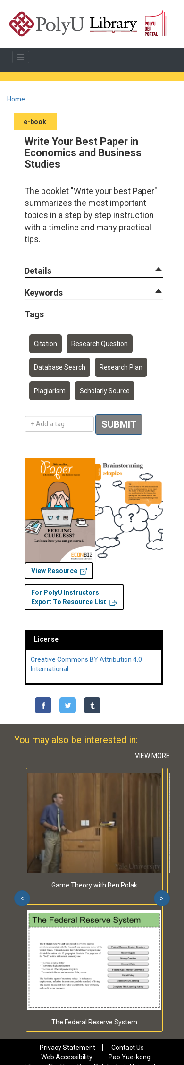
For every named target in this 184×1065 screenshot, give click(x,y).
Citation (45, 343)
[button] (38, 271)
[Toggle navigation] (20, 57)
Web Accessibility (66, 1057)
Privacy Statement (67, 1047)
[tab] (94, 271)
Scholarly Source (105, 391)
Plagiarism (50, 391)
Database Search (59, 367)
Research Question (99, 343)
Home (16, 99)
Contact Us (127, 1047)
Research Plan (121, 367)
